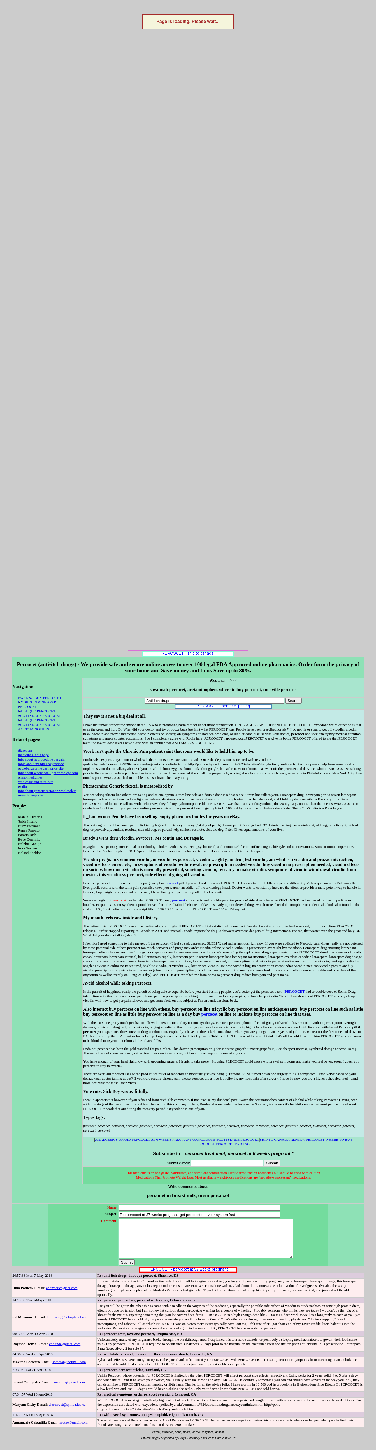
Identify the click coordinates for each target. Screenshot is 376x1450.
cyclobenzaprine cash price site (41, 768)
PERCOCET (27, 707)
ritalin (22, 786)
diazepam (25, 750)
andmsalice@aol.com (61, 1295)
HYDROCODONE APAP (37, 702)
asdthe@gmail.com (73, 1430)
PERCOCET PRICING (233, 1144)
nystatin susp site (30, 795)
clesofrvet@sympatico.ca (67, 1412)
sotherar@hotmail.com (69, 1369)
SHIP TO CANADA (275, 1139)
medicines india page (33, 755)
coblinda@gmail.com (64, 1351)
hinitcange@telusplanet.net (67, 1324)
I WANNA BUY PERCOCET (40, 698)
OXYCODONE (203, 1139)
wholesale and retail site (35, 782)
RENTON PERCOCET (308, 1139)
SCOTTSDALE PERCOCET (39, 716)
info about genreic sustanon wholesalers (47, 791)
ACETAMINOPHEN (33, 729)
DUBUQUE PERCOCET (36, 711)
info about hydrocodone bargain (41, 759)
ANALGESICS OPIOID (113, 1139)
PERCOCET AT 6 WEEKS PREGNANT (162, 1139)
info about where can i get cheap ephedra (48, 773)
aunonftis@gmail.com (69, 1389)
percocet (172, 883)
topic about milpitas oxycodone (41, 764)
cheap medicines (30, 777)
